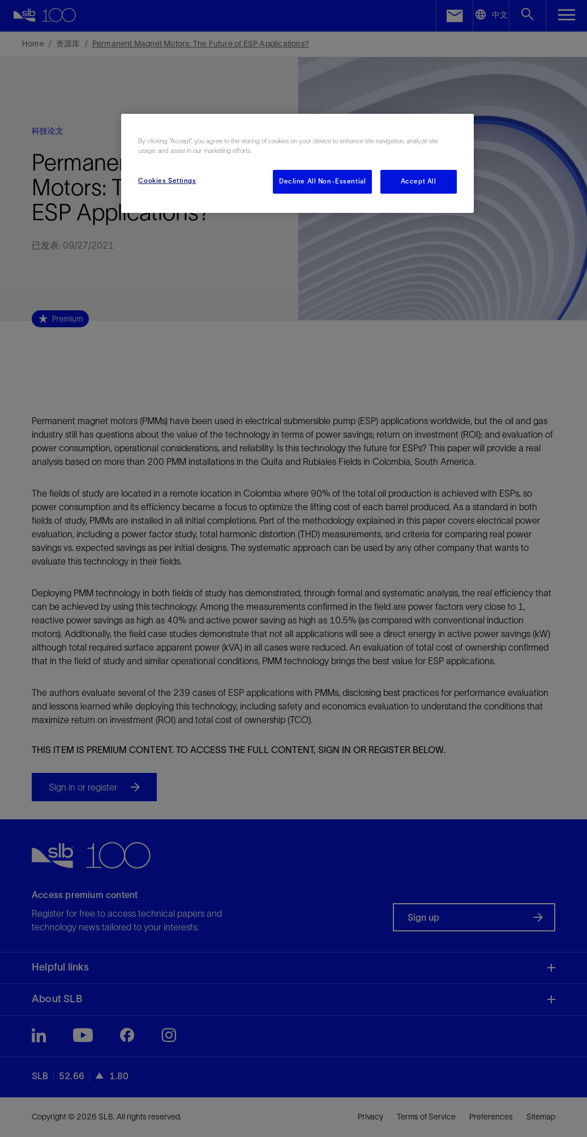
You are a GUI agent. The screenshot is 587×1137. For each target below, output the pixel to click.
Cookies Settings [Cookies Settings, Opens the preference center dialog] (167, 180)
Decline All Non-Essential (322, 181)
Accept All (418, 181)
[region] (297, 163)
